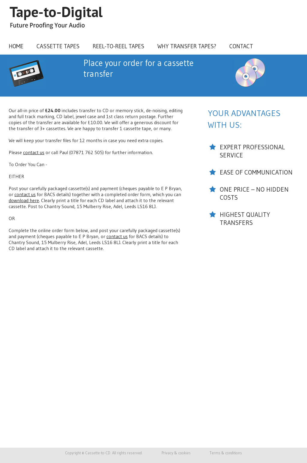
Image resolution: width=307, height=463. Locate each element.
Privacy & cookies (176, 453)
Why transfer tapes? (186, 46)
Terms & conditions (226, 453)
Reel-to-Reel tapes (118, 46)
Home (16, 46)
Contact (241, 46)
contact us (33, 152)
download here (24, 200)
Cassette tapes (58, 46)
